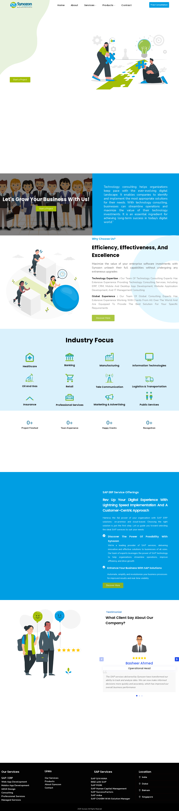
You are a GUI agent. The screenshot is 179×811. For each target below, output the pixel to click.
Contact (49, 787)
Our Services (51, 778)
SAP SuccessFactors (102, 792)
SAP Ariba (96, 795)
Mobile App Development (15, 785)
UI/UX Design (8, 789)
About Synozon (53, 784)
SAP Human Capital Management (109, 788)
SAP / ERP (7, 778)
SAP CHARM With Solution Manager (110, 798)
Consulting (7, 792)
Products (50, 781)
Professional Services (13, 796)
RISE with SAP (98, 781)
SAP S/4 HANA (99, 778)
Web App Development (14, 781)
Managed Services (11, 799)
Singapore (147, 796)
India (144, 777)
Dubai (145, 783)
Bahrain (146, 790)
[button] (177, 659)
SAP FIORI (96, 785)
